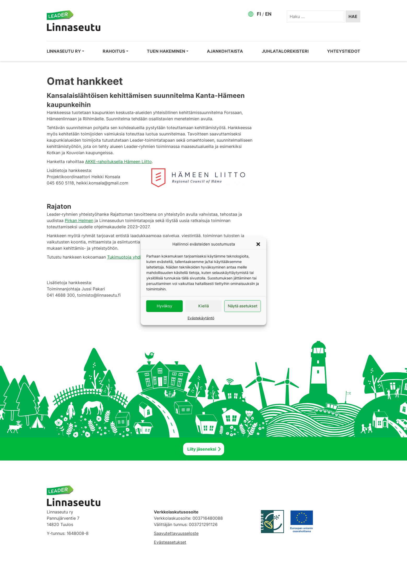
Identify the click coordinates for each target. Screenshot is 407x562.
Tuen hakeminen (166, 51)
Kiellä (203, 305)
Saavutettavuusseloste (176, 533)
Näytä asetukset (242, 305)
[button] (258, 244)
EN (268, 14)
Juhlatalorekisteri (285, 51)
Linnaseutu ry (64, 51)
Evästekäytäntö (201, 317)
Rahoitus (114, 51)
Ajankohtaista (225, 51)
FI (259, 14)
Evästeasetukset (170, 542)
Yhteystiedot (343, 51)
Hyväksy (164, 305)
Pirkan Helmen (79, 220)
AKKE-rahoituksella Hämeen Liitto (118, 161)
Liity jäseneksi (201, 449)
